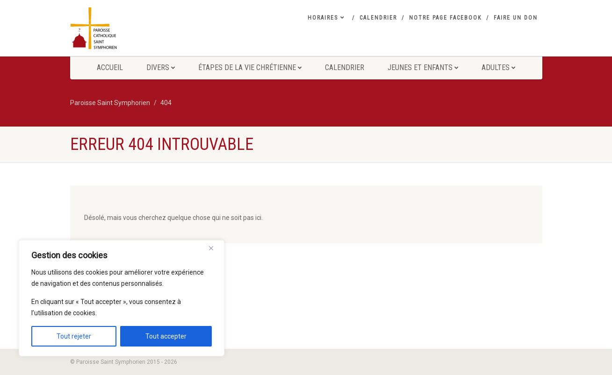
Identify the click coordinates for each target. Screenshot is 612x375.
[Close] (214, 248)
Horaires (326, 17)
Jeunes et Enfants (423, 67)
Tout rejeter (74, 336)
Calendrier (378, 17)
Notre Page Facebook (445, 17)
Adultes (498, 67)
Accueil (110, 67)
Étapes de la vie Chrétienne (250, 67)
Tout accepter (166, 336)
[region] (121, 298)
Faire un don (516, 17)
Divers (160, 67)
